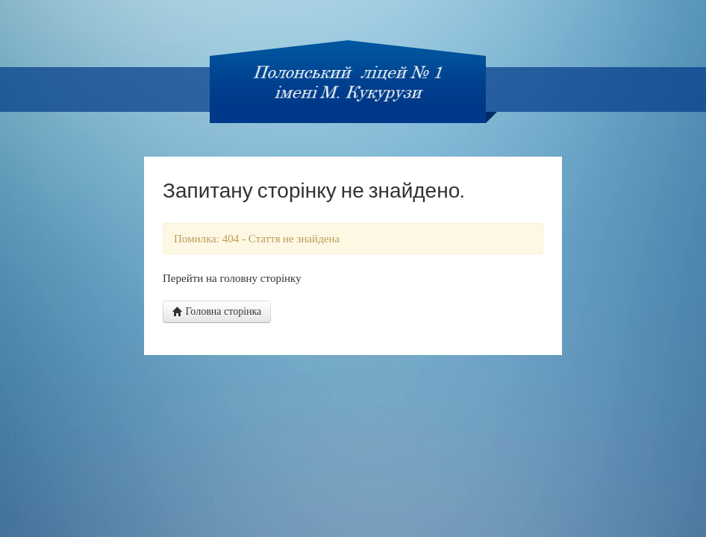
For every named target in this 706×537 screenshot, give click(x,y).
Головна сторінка (216, 311)
